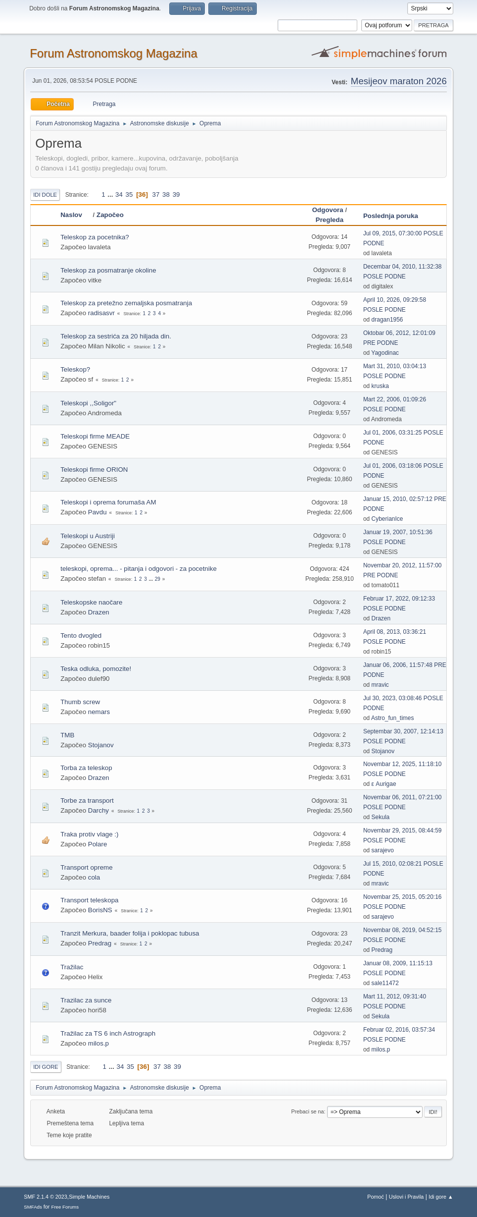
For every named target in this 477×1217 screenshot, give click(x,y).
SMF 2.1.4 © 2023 (45, 1197)
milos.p (98, 1043)
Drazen (98, 612)
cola (94, 877)
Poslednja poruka (390, 216)
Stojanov (101, 745)
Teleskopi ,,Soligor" (88, 403)
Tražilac (71, 967)
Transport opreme (86, 867)
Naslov (75, 215)
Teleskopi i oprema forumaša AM (108, 502)
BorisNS (100, 910)
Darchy (98, 810)
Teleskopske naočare (91, 602)
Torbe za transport (86, 800)
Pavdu (97, 512)
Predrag (99, 943)
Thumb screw (80, 702)
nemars (99, 712)
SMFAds (33, 1207)
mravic (380, 684)
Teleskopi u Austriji (87, 536)
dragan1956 (387, 319)
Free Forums (65, 1207)
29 (157, 579)
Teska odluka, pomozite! (95, 668)
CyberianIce (387, 518)
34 (119, 194)
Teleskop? (75, 369)
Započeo (110, 215)
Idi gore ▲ (441, 1197)
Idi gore (45, 1067)
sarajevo (383, 850)
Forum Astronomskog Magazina (113, 53)
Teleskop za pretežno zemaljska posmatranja (126, 303)
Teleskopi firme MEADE (95, 436)
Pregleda (329, 219)
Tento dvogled (80, 635)
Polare (97, 844)
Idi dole (45, 195)
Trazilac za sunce (85, 1000)
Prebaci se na (307, 1111)
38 (166, 194)
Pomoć (375, 1197)
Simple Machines (89, 1197)
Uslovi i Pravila (406, 1197)
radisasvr (101, 313)
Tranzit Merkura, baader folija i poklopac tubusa (129, 933)
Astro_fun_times (392, 718)
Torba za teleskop (86, 768)
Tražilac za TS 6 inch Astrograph (107, 1033)
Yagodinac (385, 352)
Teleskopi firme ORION (94, 469)
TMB (67, 735)
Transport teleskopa (89, 900)
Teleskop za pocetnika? (94, 237)
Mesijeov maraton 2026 (399, 81)
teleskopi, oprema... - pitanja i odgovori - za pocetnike (138, 568)
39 (176, 194)
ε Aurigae (384, 783)
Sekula (381, 817)
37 (156, 194)
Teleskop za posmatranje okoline (108, 270)
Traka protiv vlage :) (89, 834)
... (111, 194)
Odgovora (327, 210)
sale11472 (385, 983)
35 (129, 194)
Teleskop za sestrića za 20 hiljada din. (115, 336)
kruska (380, 386)
